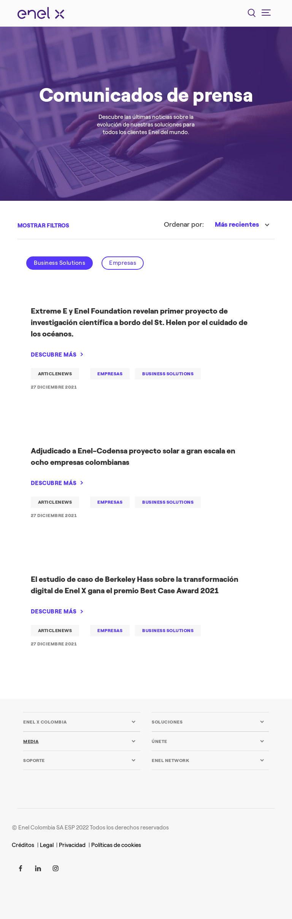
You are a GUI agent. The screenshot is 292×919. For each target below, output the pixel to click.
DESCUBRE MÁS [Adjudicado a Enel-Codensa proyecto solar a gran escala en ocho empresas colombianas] (54, 483)
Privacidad (72, 845)
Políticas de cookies (116, 845)
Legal (47, 845)
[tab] (79, 721)
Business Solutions (59, 262)
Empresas (122, 262)
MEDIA (31, 741)
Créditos (23, 845)
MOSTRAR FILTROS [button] (43, 225)
